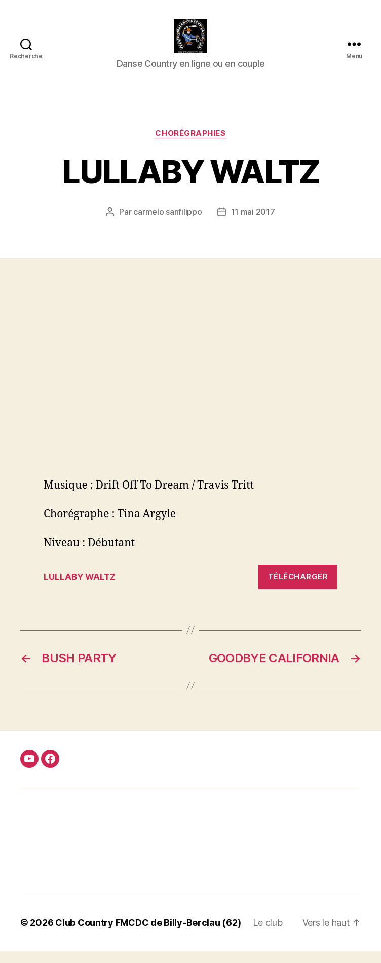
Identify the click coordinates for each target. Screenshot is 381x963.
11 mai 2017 (253, 224)
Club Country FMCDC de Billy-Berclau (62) (148, 934)
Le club (267, 934)
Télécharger (298, 589)
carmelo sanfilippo (167, 224)
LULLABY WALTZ (80, 588)
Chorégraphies (190, 145)
